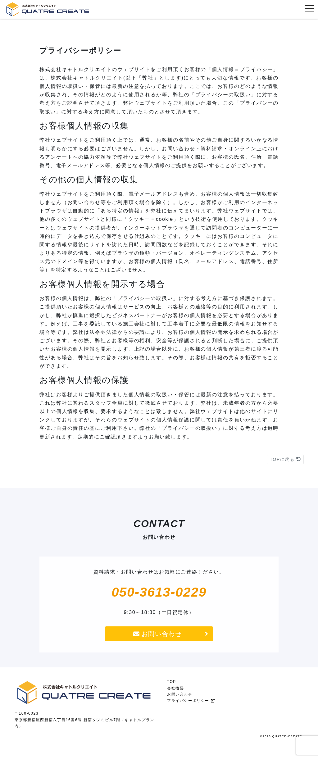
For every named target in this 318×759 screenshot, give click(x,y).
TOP (171, 681)
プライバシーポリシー (191, 700)
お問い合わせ (170, 634)
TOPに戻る (285, 459)
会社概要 (175, 688)
